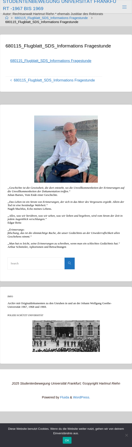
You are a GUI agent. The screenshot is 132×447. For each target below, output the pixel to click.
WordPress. (81, 397)
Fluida (64, 397)
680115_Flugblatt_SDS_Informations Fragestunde (51, 18)
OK (67, 440)
